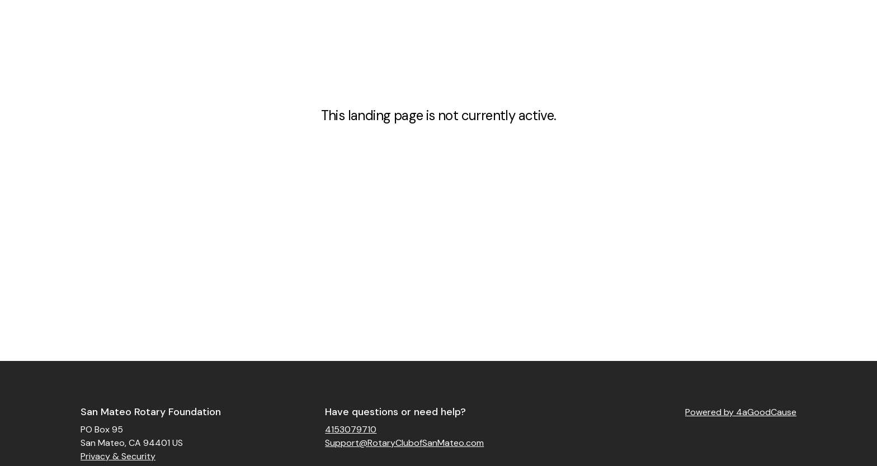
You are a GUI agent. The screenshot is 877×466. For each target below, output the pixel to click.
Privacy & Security (118, 456)
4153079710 (350, 429)
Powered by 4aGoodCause (740, 412)
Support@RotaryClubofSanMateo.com (404, 443)
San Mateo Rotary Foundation (151, 412)
